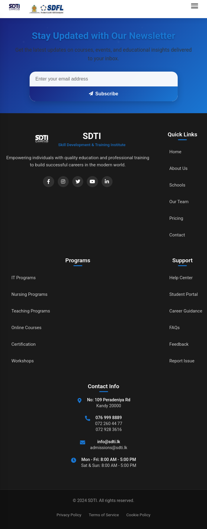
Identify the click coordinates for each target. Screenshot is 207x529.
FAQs (172, 327)
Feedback (177, 344)
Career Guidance (184, 311)
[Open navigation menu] (196, 8)
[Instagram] (61, 182)
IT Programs (24, 277)
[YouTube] (92, 182)
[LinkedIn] (107, 182)
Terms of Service (104, 514)
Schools (175, 185)
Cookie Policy (138, 514)
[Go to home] (34, 8)
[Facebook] (46, 182)
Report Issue (180, 361)
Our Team (177, 201)
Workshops (23, 361)
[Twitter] (77, 182)
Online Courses (27, 327)
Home (173, 151)
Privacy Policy (69, 514)
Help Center (179, 277)
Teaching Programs (31, 311)
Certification (24, 344)
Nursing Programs (30, 294)
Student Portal (182, 294)
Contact (175, 235)
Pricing (174, 218)
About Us (177, 168)
